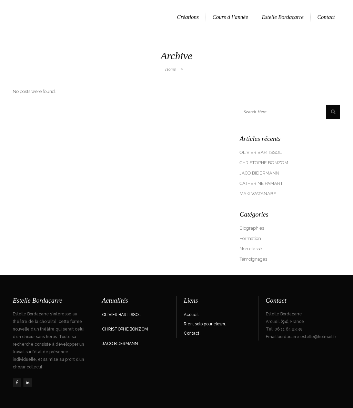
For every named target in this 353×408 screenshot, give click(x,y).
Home (170, 69)
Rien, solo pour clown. (205, 324)
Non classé (251, 248)
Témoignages (253, 259)
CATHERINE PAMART (261, 183)
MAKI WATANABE (258, 193)
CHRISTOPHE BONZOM (264, 162)
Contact (191, 333)
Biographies (252, 228)
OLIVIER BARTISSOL (261, 152)
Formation (250, 238)
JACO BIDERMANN (259, 173)
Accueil (191, 314)
